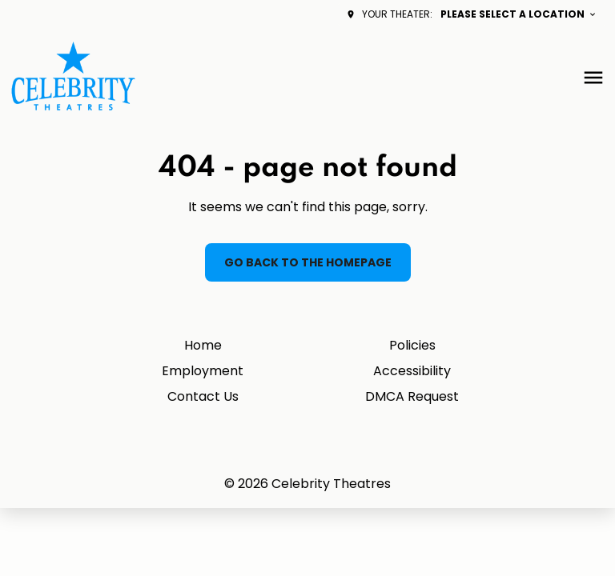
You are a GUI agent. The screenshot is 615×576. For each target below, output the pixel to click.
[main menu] (593, 78)
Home (203, 345)
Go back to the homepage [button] (308, 262)
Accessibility (412, 371)
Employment (202, 371)
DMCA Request (412, 396)
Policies (412, 345)
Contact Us (203, 396)
